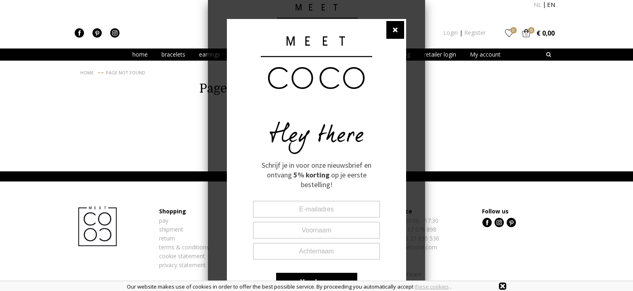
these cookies (432, 286)
